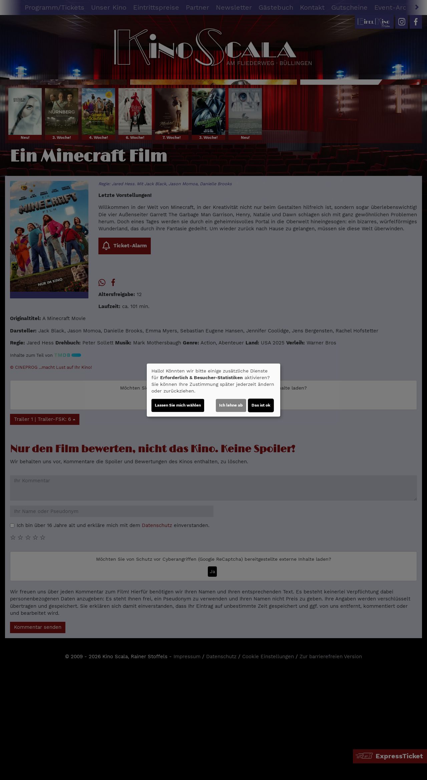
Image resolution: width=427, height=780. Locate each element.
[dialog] (213, 390)
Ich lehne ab (231, 405)
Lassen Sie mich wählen (178, 405)
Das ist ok (261, 405)
